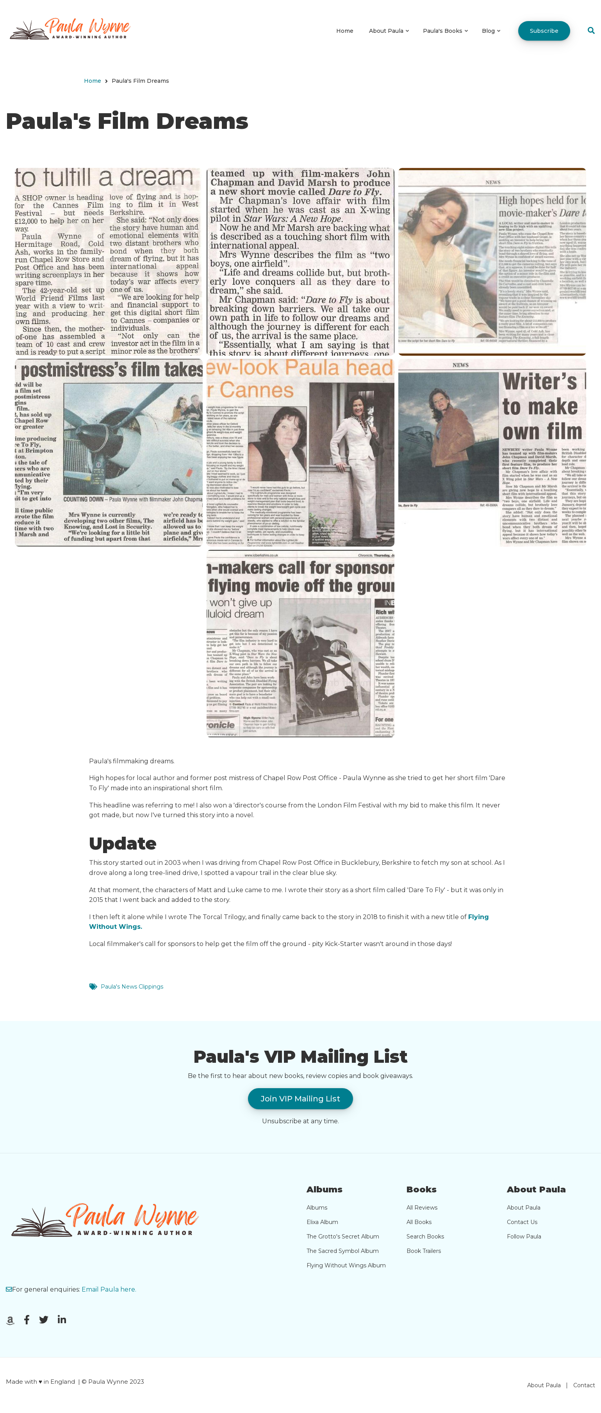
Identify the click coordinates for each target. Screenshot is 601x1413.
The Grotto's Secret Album (343, 1236)
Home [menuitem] (344, 30)
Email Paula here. (109, 1289)
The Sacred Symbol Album (343, 1250)
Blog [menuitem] (491, 37)
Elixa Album (322, 1222)
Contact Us (522, 1222)
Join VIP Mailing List (300, 1098)
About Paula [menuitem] (389, 37)
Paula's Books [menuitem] (446, 37)
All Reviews (422, 1207)
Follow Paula (524, 1236)
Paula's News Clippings (132, 986)
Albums (317, 1207)
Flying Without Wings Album (346, 1265)
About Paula (523, 1207)
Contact (584, 1385)
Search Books (425, 1236)
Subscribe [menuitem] (544, 30)
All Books (419, 1222)
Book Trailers (424, 1250)
